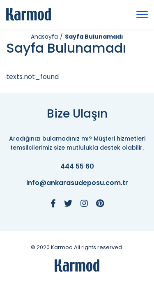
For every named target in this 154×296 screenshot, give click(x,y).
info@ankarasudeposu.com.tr (77, 183)
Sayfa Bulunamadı (94, 36)
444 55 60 (77, 166)
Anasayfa (44, 36)
